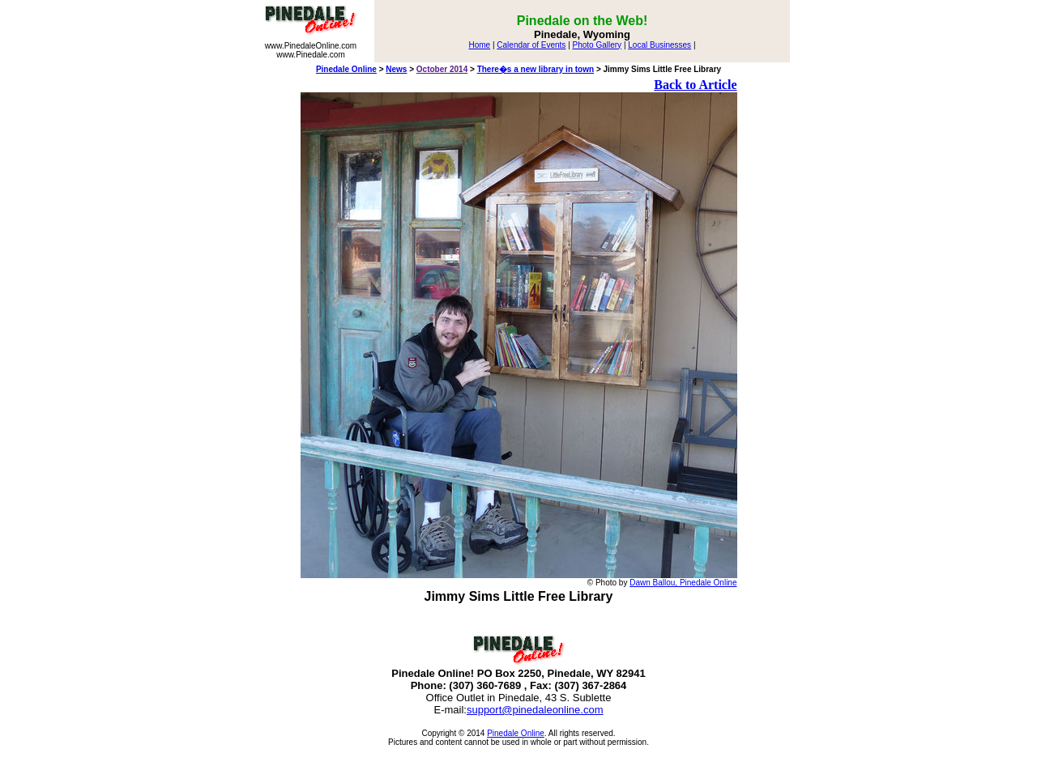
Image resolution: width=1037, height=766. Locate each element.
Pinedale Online (346, 69)
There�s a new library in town (535, 69)
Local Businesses (659, 44)
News (396, 69)
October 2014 (441, 69)
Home (479, 44)
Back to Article (695, 84)
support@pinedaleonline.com (535, 710)
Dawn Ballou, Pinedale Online (682, 582)
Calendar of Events (531, 44)
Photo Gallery (597, 44)
